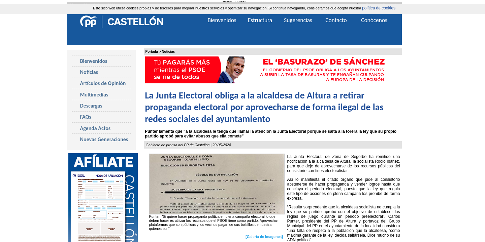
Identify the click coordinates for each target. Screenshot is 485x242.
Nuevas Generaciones (104, 139)
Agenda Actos (95, 128)
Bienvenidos (93, 61)
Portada (152, 51)
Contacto (336, 20)
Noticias (168, 51)
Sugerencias (298, 20)
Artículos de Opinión (103, 83)
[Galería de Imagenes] (264, 237)
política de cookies (378, 8)
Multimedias (94, 94)
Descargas (91, 106)
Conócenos (374, 20)
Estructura (260, 20)
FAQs (85, 117)
